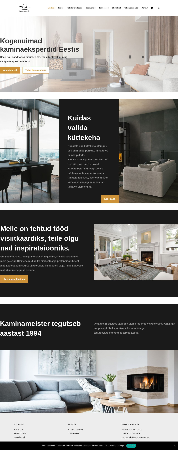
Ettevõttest (116, 8)
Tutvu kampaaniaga (35, 70)
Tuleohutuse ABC (131, 8)
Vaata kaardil (19, 437)
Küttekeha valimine (74, 8)
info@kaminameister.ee (139, 437)
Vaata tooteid (10, 70)
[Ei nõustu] (174, 445)
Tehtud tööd (103, 8)
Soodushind (90, 8)
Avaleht (51, 8)
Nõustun (131, 446)
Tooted (60, 8)
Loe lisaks (109, 199)
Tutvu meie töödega (14, 279)
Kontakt (145, 8)
